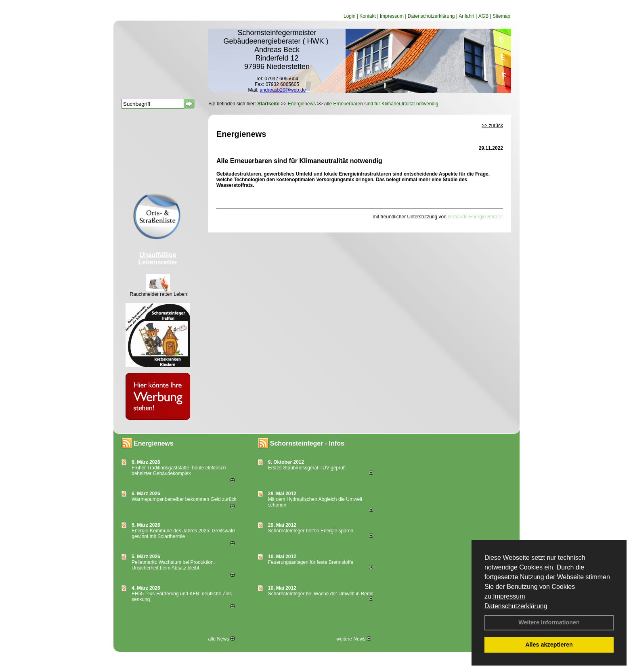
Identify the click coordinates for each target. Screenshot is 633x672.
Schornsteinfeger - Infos (307, 443)
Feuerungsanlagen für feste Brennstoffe (310, 562)
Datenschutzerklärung (515, 606)
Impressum (509, 596)
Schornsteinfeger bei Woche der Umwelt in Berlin (320, 594)
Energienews (154, 443)
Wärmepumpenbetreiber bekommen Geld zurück (184, 499)
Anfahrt (466, 16)
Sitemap (501, 16)
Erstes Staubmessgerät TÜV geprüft (307, 468)
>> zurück (492, 125)
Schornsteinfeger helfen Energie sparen (310, 531)
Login (349, 16)
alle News (221, 639)
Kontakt (367, 16)
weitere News (353, 639)
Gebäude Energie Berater (475, 217)
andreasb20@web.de (283, 90)
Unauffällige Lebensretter (158, 258)
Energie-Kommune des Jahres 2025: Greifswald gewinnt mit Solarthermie (183, 533)
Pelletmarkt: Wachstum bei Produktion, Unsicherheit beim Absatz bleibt (173, 565)
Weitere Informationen (549, 622)
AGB (483, 16)
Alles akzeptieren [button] (549, 644)
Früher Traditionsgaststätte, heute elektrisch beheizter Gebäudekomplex (179, 470)
